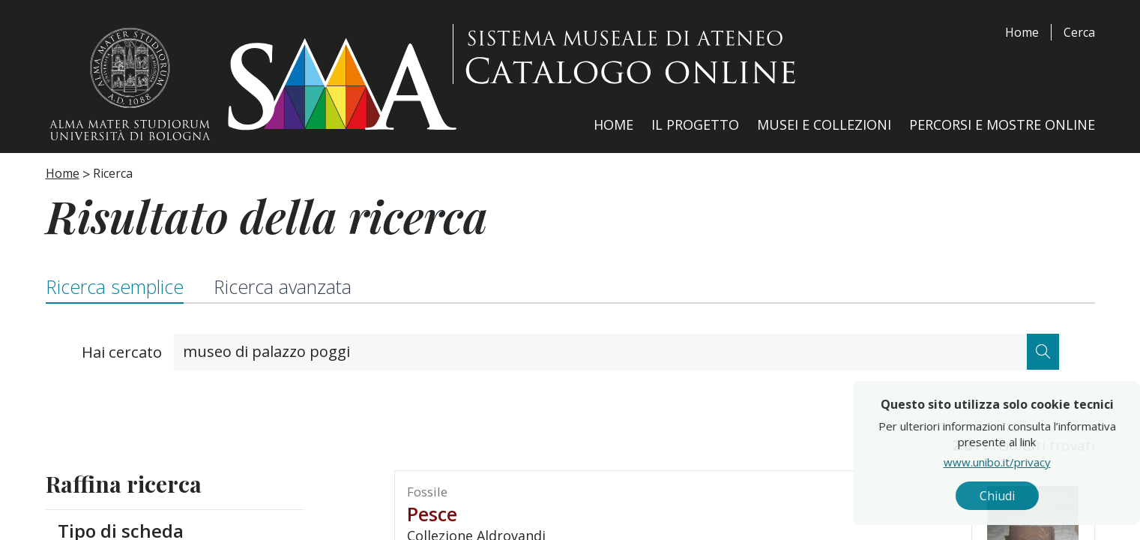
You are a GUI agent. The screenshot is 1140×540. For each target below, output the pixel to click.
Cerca (1079, 32)
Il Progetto (695, 125)
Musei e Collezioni (824, 125)
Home (1022, 32)
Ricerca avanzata (283, 286)
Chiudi (1026, 496)
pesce (432, 513)
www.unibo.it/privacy (1026, 461)
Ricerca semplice (115, 286)
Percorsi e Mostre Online (1002, 125)
